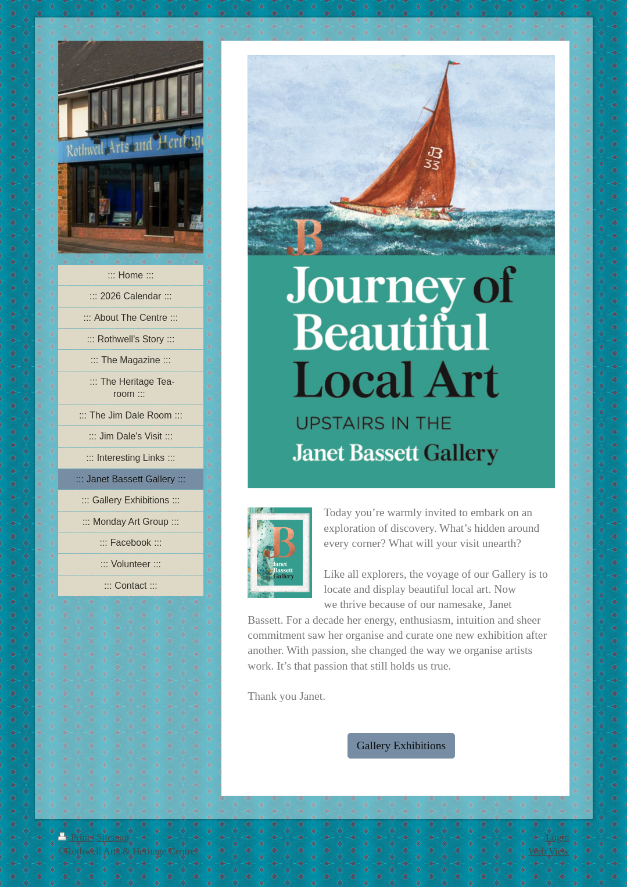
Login (557, 837)
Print (75, 837)
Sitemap (112, 837)
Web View (548, 851)
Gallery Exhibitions (401, 745)
